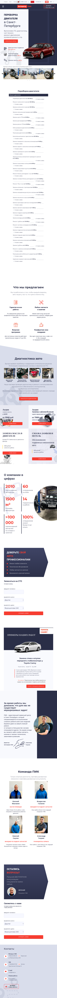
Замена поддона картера (20, 213)
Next (54, 73)
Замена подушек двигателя (21, 235)
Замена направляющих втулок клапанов (25, 192)
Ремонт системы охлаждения (22, 225)
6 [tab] (15, 78)
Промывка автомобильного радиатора (24, 254)
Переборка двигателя (26, 66)
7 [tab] (18, 78)
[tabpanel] (12, 73)
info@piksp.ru (12, 972)
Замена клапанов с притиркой (22, 187)
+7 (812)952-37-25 (13, 964)
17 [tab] (39, 78)
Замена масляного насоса (20, 197)
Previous (2, 73)
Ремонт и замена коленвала (21, 249)
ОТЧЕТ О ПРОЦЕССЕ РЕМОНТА (36, 686)
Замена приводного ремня (21, 151)
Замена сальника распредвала (22, 112)
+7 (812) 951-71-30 (49, 7)
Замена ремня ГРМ (18, 124)
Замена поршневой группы (21, 168)
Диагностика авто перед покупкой (35, 380)
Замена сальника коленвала (21, 240)
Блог (10, 1)
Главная (5, 1)
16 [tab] (37, 78)
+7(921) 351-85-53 (8, 907)
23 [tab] (52, 78)
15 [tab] (35, 78)
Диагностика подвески (9, 380)
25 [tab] (29, 80)
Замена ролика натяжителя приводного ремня (27, 157)
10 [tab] (24, 78)
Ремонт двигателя (13, 66)
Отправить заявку (23, 613)
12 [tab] (28, 78)
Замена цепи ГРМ (18, 117)
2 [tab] (7, 78)
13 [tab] (30, 78)
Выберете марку (9, 597)
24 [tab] (27, 80)
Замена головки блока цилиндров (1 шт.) (25, 178)
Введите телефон (9, 589)
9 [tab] (22, 78)
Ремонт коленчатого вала (20, 102)
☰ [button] (3, 6)
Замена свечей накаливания (21, 208)
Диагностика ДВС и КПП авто (47, 380)
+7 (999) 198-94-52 (12, 987)
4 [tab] (11, 78)
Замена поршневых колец (21, 163)
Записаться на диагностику (28, 398)
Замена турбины (18, 245)
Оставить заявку (40, 99)
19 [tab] (43, 78)
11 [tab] (26, 78)
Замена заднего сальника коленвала (24, 146)
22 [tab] (49, 78)
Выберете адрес (9, 605)
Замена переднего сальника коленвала (24, 141)
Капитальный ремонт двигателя (22, 136)
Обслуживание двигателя (21, 128)
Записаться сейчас (11, 41)
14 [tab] (32, 78)
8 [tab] (20, 78)
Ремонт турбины (18, 221)
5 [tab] (13, 78)
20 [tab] (45, 78)
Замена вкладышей (19, 218)
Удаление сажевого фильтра (21, 259)
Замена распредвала (19, 120)
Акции (15, 1)
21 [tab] (47, 78)
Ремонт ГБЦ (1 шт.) (18, 184)
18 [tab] (41, 78)
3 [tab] (9, 78)
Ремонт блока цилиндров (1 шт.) (22, 173)
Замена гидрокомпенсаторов (22, 230)
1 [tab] (5, 78)
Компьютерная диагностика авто (22, 380)
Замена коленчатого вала (20, 107)
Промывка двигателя (19, 133)
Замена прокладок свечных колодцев (24, 202)
